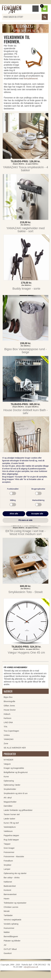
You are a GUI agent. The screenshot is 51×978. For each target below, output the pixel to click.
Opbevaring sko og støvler (15, 873)
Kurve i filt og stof (11, 823)
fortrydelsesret (31, 78)
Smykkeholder (10, 789)
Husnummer (9, 928)
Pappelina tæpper (11, 835)
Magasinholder (10, 802)
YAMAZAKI (8, 739)
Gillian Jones (9, 706)
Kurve (6, 776)
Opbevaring (9, 781)
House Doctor (10, 710)
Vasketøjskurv (10, 827)
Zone (6, 743)
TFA (5, 727)
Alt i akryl (8, 798)
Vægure (7, 764)
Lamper (7, 869)
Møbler (7, 932)
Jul (5, 945)
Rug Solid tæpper (11, 840)
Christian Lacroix (11, 907)
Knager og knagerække (14, 768)
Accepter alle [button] (37, 514)
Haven (6, 899)
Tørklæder (8, 915)
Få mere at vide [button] (26, 520)
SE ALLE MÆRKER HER (15, 748)
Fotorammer (9, 852)
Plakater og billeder (12, 941)
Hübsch (7, 714)
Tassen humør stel (12, 814)
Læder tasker (9, 819)
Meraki (7, 911)
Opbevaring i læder (12, 785)
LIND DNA (8, 722)
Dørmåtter (8, 806)
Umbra (7, 735)
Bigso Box (8, 697)
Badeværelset (10, 886)
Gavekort (8, 953)
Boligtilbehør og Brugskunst (16, 772)
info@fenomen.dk (31, 967)
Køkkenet (8, 882)
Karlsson (7, 718)
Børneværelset (10, 894)
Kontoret (7, 890)
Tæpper (7, 844)
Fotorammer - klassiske (14, 856)
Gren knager (9, 848)
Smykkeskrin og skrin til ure (15, 793)
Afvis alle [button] (14, 514)
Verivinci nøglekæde (12, 920)
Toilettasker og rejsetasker (15, 903)
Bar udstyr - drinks (12, 877)
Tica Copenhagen (11, 731)
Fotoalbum (8, 861)
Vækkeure (8, 831)
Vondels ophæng (11, 924)
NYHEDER (8, 760)
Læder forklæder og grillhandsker (18, 810)
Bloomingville (9, 701)
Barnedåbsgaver (11, 936)
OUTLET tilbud (10, 949)
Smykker (7, 865)
